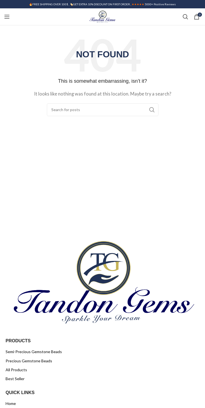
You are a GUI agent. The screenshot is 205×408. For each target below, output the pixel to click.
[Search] (185, 16)
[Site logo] (102, 16)
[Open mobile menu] (7, 16)
